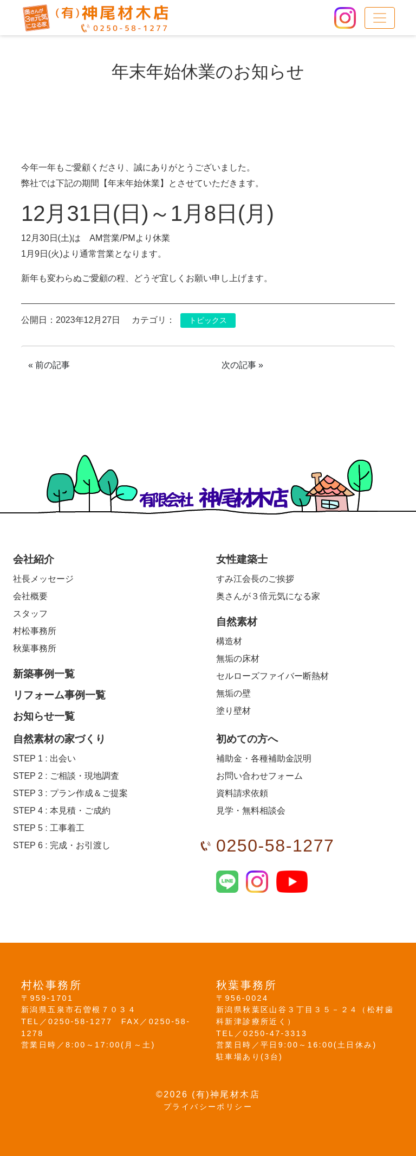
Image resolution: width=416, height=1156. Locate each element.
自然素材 (236, 621)
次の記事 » (242, 365)
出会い (44, 758)
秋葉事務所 (34, 648)
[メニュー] (380, 18)
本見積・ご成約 (61, 810)
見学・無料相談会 (250, 810)
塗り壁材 (233, 710)
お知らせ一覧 (44, 716)
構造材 (229, 641)
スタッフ (30, 613)
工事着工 (48, 828)
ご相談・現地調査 (66, 775)
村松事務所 (34, 631)
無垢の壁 (233, 693)
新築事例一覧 (44, 673)
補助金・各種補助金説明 (263, 758)
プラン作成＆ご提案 (70, 793)
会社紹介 (33, 559)
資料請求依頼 (242, 793)
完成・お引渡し (61, 845)
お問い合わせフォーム (259, 775)
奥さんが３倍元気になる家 (268, 596)
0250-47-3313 (275, 1033)
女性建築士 (242, 559)
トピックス (208, 320)
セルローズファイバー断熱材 (272, 676)
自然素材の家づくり (59, 739)
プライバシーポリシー (208, 1106)
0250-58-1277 (275, 845)
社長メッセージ (43, 578)
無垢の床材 (237, 658)
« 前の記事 (49, 365)
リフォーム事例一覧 (59, 695)
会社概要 (30, 596)
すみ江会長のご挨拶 (255, 578)
